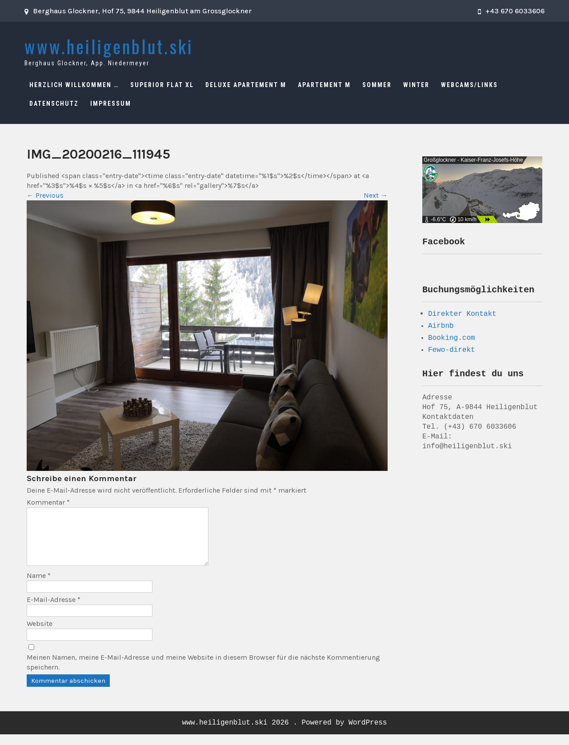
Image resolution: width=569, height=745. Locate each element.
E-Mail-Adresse (53, 610)
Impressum (110, 103)
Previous (45, 195)
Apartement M (324, 84)
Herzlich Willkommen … (74, 84)
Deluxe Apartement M (245, 84)
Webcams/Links (469, 84)
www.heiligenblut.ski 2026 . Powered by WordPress (284, 733)
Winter (416, 84)
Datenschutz (54, 103)
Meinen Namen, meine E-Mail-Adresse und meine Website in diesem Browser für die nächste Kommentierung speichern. (203, 673)
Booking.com (451, 341)
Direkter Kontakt (462, 316)
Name (39, 586)
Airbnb (441, 329)
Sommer (377, 84)
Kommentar (48, 502)
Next (376, 195)
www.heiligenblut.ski (108, 46)
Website (39, 634)
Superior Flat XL (162, 84)
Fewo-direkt (451, 353)
